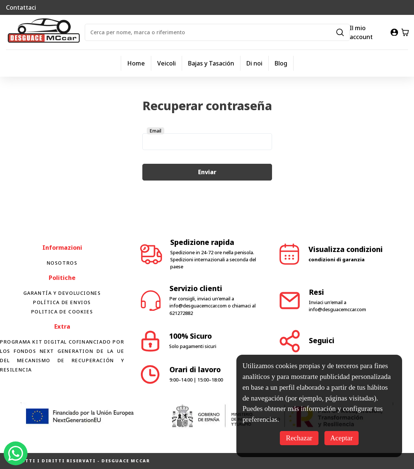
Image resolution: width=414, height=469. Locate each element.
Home (136, 63)
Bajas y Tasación (211, 63)
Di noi (254, 63)
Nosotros (62, 262)
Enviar (207, 172)
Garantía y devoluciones (62, 293)
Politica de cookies (62, 311)
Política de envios (62, 302)
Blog (281, 63)
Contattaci (21, 7)
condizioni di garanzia (336, 259)
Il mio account (361, 32)
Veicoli (166, 63)
